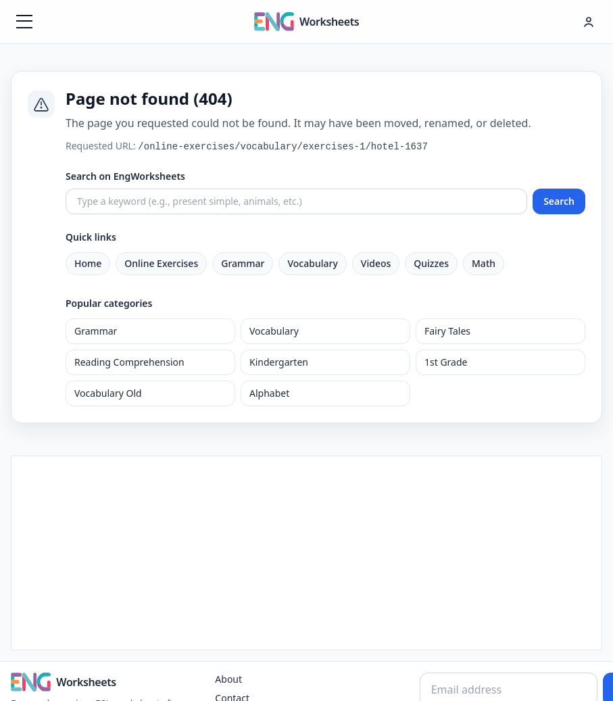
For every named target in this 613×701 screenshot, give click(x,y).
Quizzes (431, 263)
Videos (376, 263)
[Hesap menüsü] (588, 21)
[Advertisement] (306, 551)
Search (558, 201)
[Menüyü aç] (24, 21)
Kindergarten (278, 362)
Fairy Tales (447, 330)
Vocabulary (312, 263)
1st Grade (445, 362)
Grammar (242, 263)
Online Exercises (161, 263)
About (228, 679)
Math (483, 263)
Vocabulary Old (108, 393)
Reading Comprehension (129, 362)
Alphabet (269, 393)
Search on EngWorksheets (125, 176)
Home (87, 263)
